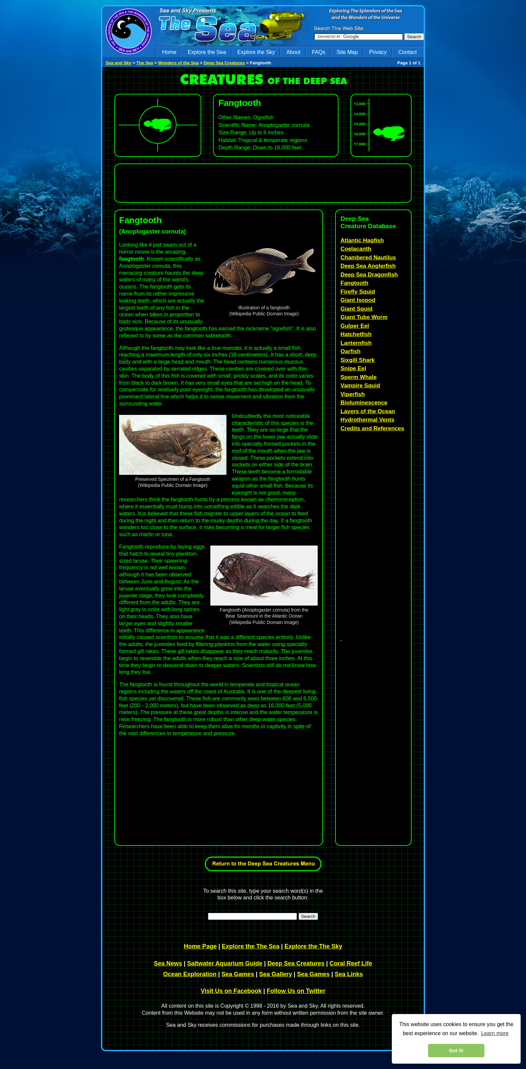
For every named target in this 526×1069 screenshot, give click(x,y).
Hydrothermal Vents (367, 420)
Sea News (168, 963)
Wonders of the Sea (178, 62)
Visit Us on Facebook (231, 991)
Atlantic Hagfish (362, 240)
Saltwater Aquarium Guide (224, 963)
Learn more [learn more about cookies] (495, 1033)
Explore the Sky (256, 52)
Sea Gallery (275, 974)
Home (169, 52)
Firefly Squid (357, 292)
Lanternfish (356, 343)
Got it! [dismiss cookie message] (456, 1050)
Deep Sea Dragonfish (369, 274)
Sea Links (349, 974)
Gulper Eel (354, 326)
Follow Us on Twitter (296, 991)
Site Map (347, 52)
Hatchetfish (356, 334)
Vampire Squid (360, 385)
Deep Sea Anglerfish (368, 266)
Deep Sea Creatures (224, 62)
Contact (407, 52)
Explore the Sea (207, 52)
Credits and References (372, 428)
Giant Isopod (357, 300)
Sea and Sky (119, 62)
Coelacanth (355, 249)
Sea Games (237, 974)
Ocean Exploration (189, 974)
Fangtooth (354, 283)
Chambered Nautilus (368, 257)
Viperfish (352, 394)
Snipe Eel (353, 368)
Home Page (200, 946)
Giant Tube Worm (363, 317)
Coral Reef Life (350, 963)
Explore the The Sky (313, 946)
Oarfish (350, 351)
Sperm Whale (358, 377)
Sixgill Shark (357, 360)
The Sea (144, 62)
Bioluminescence (363, 402)
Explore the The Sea (250, 946)
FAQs (318, 52)
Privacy (378, 52)
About (293, 52)
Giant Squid (356, 309)
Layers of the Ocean (367, 411)
